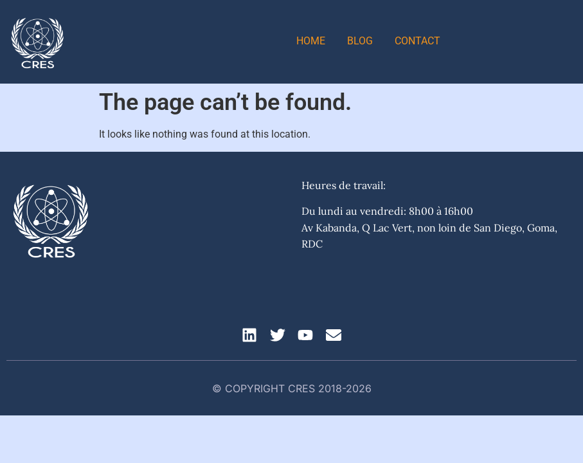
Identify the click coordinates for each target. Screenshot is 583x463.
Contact (417, 41)
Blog (360, 41)
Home (310, 41)
